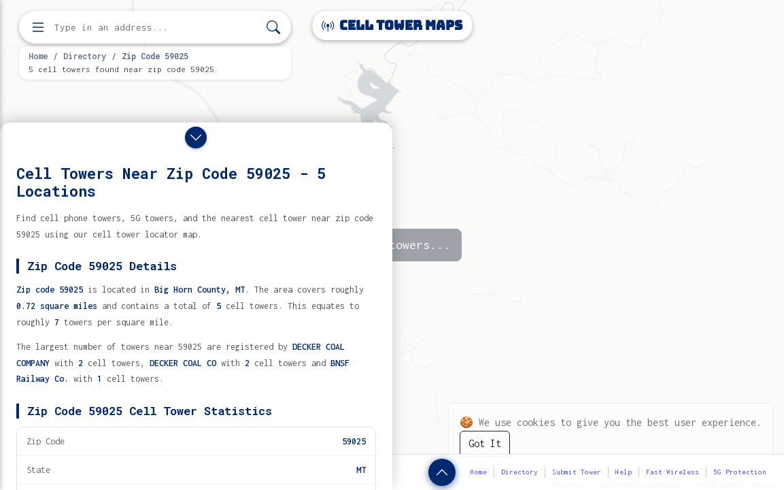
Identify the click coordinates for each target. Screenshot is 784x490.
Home (38, 55)
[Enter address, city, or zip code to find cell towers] (156, 27)
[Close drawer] (196, 137)
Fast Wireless (672, 472)
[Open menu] (38, 27)
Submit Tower (576, 472)
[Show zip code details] (442, 472)
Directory (84, 55)
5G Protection (739, 472)
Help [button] (623, 472)
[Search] (273, 27)
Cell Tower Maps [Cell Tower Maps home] (392, 25)
